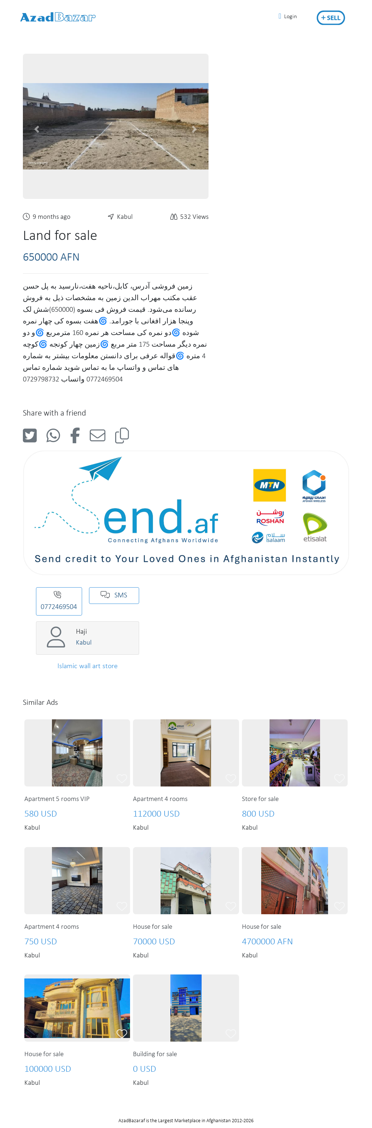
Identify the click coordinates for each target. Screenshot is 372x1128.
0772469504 (59, 601)
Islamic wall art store (87, 666)
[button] (37, 129)
